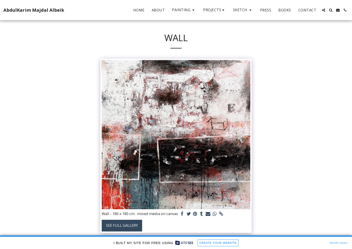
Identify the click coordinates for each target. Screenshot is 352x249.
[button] (184, 10)
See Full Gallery (122, 225)
